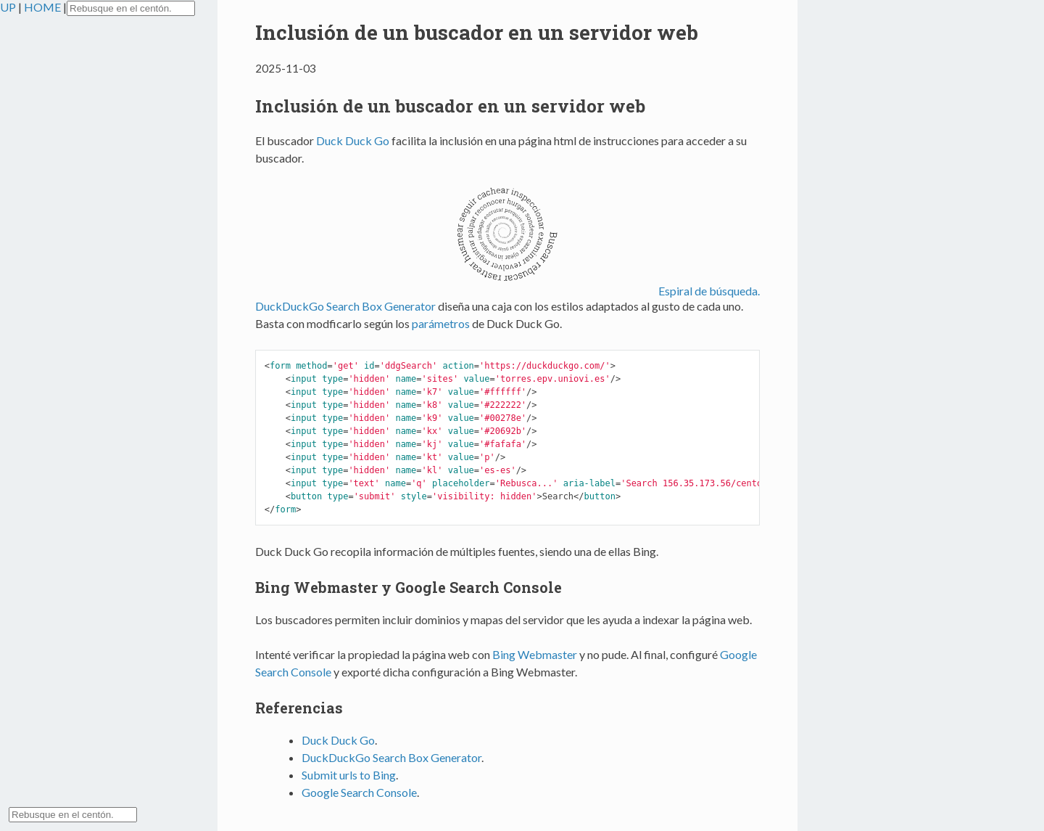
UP (9, 7)
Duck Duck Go (352, 140)
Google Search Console (359, 792)
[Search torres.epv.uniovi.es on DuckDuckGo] (131, 8)
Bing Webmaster (534, 654)
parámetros (441, 323)
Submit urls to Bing (349, 775)
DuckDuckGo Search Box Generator (345, 306)
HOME (43, 7)
